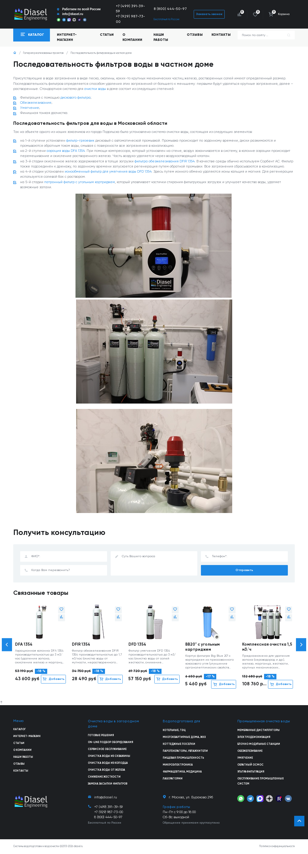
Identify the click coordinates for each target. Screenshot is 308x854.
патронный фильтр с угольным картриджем (79, 182)
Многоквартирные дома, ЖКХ (184, 737)
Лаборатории (173, 778)
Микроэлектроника (178, 764)
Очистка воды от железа (106, 770)
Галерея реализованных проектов (43, 53)
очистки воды (95, 89)
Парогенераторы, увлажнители (185, 751)
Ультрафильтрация (250, 771)
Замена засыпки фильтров (107, 783)
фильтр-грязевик (80, 141)
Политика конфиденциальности (277, 846)
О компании (132, 37)
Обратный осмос (250, 764)
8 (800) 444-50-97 (170, 9)
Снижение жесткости (104, 777)
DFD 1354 (137, 645)
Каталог (19, 729)
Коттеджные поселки (179, 744)
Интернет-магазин (27, 736)
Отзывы (195, 35)
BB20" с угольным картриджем (202, 647)
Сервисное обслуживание (107, 749)
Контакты (221, 35)
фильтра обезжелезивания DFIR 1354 (164, 161)
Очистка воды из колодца (108, 763)
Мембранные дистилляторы (258, 730)
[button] (7, 644)
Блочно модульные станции (258, 744)
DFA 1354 (23, 645)
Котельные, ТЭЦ (174, 730)
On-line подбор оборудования (110, 742)
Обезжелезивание (35, 103)
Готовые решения (101, 735)
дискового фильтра (75, 98)
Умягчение (29, 108)
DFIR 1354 (81, 645)
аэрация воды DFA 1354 (66, 151)
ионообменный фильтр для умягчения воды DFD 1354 (108, 172)
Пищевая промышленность (183, 758)
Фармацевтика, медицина (182, 771)
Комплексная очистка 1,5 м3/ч (267, 647)
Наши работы (160, 37)
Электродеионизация (253, 737)
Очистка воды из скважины (109, 756)
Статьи (107, 35)
